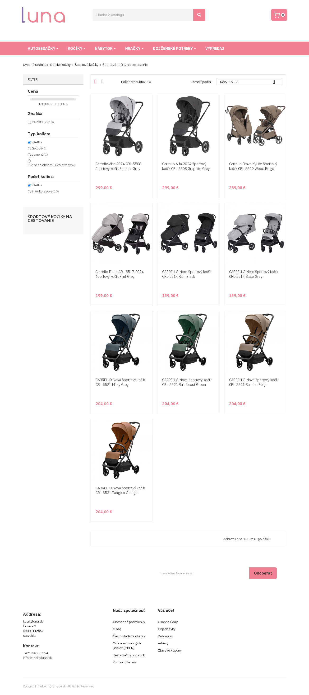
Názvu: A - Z (249, 82)
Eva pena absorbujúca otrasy (51, 165)
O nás (117, 629)
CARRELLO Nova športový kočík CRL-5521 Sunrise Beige (253, 382)
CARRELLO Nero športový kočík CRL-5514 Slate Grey (253, 274)
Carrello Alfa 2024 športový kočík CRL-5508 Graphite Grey (186, 166)
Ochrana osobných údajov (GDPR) (127, 645)
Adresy (163, 643)
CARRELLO (43, 122)
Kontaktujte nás (124, 662)
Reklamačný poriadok (129, 655)
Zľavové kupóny (170, 650)
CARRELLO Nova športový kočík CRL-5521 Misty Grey (120, 382)
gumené (40, 154)
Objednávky (166, 629)
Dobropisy (165, 636)
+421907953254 (35, 653)
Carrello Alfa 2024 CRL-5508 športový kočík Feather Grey (118, 166)
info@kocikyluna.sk (37, 658)
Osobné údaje (168, 622)
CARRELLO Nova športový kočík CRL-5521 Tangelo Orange (120, 490)
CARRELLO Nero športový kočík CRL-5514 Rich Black (186, 274)
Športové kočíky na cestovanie (50, 219)
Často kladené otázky (129, 636)
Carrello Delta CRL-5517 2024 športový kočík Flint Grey (120, 274)
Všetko (37, 142)
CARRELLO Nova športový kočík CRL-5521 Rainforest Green (187, 382)
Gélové (39, 148)
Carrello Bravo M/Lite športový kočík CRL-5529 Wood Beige (253, 166)
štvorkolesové (45, 191)
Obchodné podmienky (129, 622)
